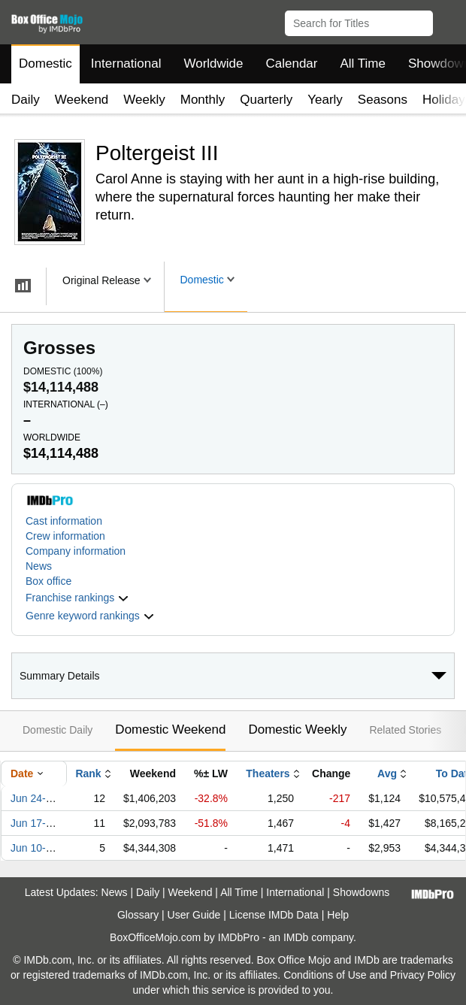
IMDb (295, 937)
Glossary (138, 915)
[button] (447, 20)
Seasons (382, 99)
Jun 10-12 (34, 848)
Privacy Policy (422, 975)
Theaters (267, 773)
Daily (25, 99)
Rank (88, 773)
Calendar (292, 63)
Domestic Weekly (297, 729)
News (39, 566)
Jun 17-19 (34, 823)
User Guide (194, 915)
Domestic (45, 63)
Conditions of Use (325, 975)
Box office (48, 581)
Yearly (325, 99)
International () (65, 404)
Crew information (65, 536)
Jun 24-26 (34, 798)
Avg (387, 773)
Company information (76, 551)
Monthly (202, 99)
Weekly (144, 99)
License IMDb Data (274, 915)
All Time (363, 63)
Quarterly (266, 99)
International (126, 63)
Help (338, 915)
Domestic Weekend (170, 729)
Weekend (82, 99)
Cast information (64, 521)
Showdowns (361, 892)
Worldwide (213, 63)
